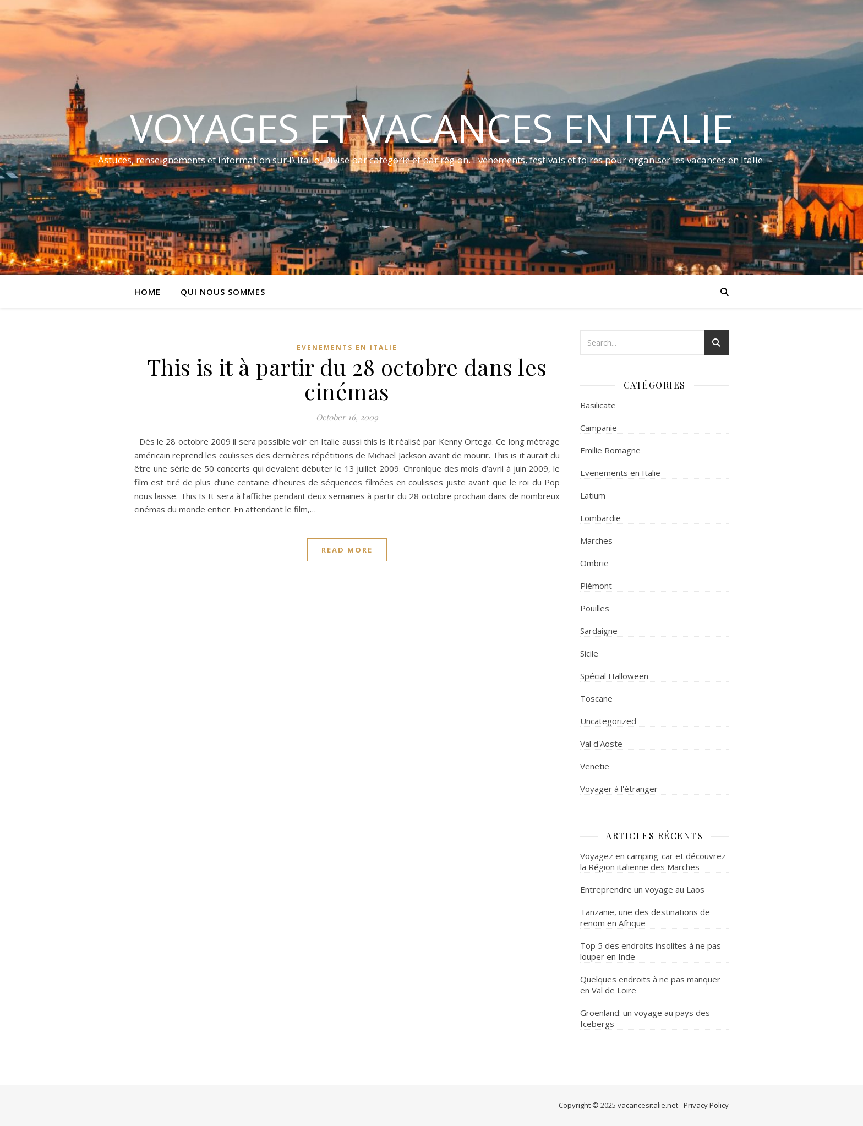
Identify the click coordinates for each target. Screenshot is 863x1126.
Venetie (594, 766)
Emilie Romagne (610, 450)
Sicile (589, 653)
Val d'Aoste (601, 743)
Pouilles (594, 608)
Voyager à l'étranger (619, 788)
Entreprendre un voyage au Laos (642, 889)
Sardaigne (599, 630)
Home (147, 291)
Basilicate (598, 405)
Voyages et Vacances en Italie (431, 127)
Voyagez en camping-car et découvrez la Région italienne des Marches (653, 861)
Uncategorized (608, 720)
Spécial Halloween (614, 675)
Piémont (596, 585)
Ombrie (594, 563)
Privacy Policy (706, 1105)
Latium (592, 495)
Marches (596, 540)
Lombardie (600, 517)
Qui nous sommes (223, 291)
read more (347, 550)
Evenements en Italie (347, 347)
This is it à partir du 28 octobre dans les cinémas (347, 379)
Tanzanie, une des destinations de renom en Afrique (645, 917)
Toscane (596, 698)
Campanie (598, 427)
